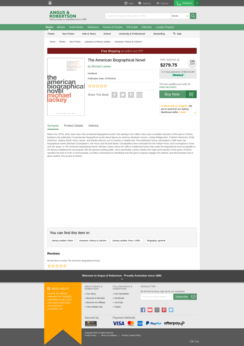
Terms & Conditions (109, 335)
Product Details (73, 125)
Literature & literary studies (98, 41)
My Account (55, 306)
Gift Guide (132, 27)
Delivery (144, 3)
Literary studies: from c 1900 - (126, 240)
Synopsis (53, 125)
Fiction (51, 33)
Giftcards (147, 27)
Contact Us (55, 309)
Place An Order (58, 293)
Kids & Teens (89, 33)
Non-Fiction (68, 33)
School (107, 33)
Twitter (117, 307)
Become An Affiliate (96, 302)
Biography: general (156, 240)
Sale (177, 33)
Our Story (91, 294)
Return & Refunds (59, 303)
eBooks (61, 27)
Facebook (119, 298)
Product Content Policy (131, 335)
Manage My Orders (60, 296)
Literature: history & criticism (128, 41)
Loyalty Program (165, 27)
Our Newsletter (122, 294)
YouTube (118, 302)
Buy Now (181, 94)
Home (52, 41)
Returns (162, 3)
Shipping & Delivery (60, 299)
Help (128, 3)
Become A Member (96, 298)
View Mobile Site (95, 307)
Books (49, 27)
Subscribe (186, 297)
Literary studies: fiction (62, 240)
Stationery (93, 27)
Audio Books (76, 27)
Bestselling (159, 33)
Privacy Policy (90, 335)
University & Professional (132, 33)
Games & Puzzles (112, 27)
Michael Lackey (101, 66)
